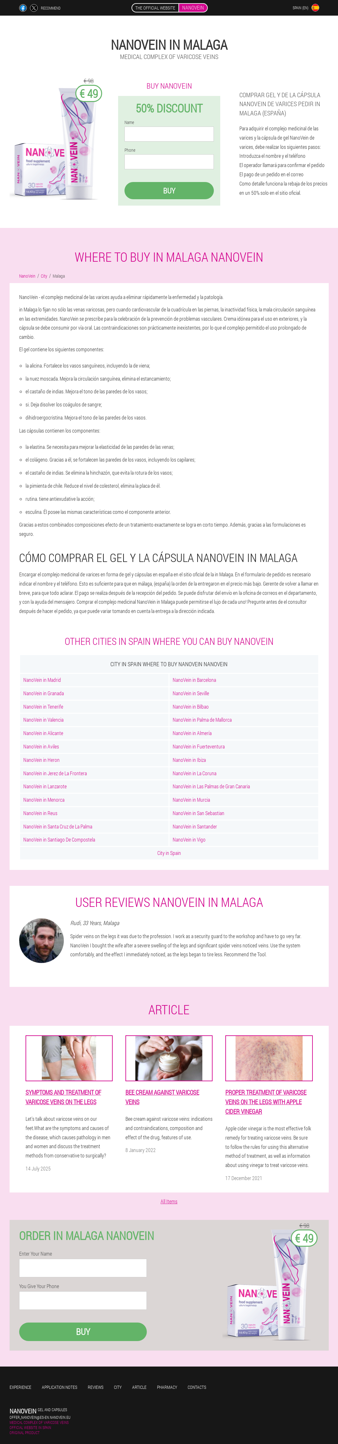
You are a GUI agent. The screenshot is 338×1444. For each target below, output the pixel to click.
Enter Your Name (35, 1253)
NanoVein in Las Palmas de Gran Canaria (211, 786)
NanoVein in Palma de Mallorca (202, 719)
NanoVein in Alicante (43, 733)
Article (139, 1387)
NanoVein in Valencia (43, 719)
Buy (169, 191)
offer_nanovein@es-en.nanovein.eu (40, 1417)
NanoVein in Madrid (42, 679)
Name (129, 122)
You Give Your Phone (39, 1286)
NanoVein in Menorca (43, 799)
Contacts (197, 1387)
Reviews (95, 1387)
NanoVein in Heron (41, 759)
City (118, 1387)
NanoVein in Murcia (191, 799)
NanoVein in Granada (43, 693)
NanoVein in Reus (40, 813)
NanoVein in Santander (195, 826)
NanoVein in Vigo (189, 839)
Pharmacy (167, 1387)
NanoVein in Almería (192, 733)
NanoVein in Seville (191, 693)
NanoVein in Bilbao (191, 706)
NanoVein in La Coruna (194, 773)
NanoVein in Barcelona (194, 679)
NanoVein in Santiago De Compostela (59, 839)
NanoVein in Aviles (41, 746)
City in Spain (169, 853)
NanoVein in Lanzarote (45, 786)
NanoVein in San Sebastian (198, 813)
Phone (129, 150)
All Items (169, 1201)
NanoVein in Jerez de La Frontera (55, 773)
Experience (20, 1387)
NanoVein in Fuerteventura (199, 746)
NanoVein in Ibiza (189, 759)
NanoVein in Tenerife (43, 706)
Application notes (59, 1387)
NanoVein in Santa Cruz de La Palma (57, 826)
